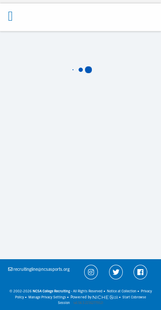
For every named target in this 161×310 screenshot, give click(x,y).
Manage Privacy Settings (47, 296)
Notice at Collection (122, 290)
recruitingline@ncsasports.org (41, 269)
